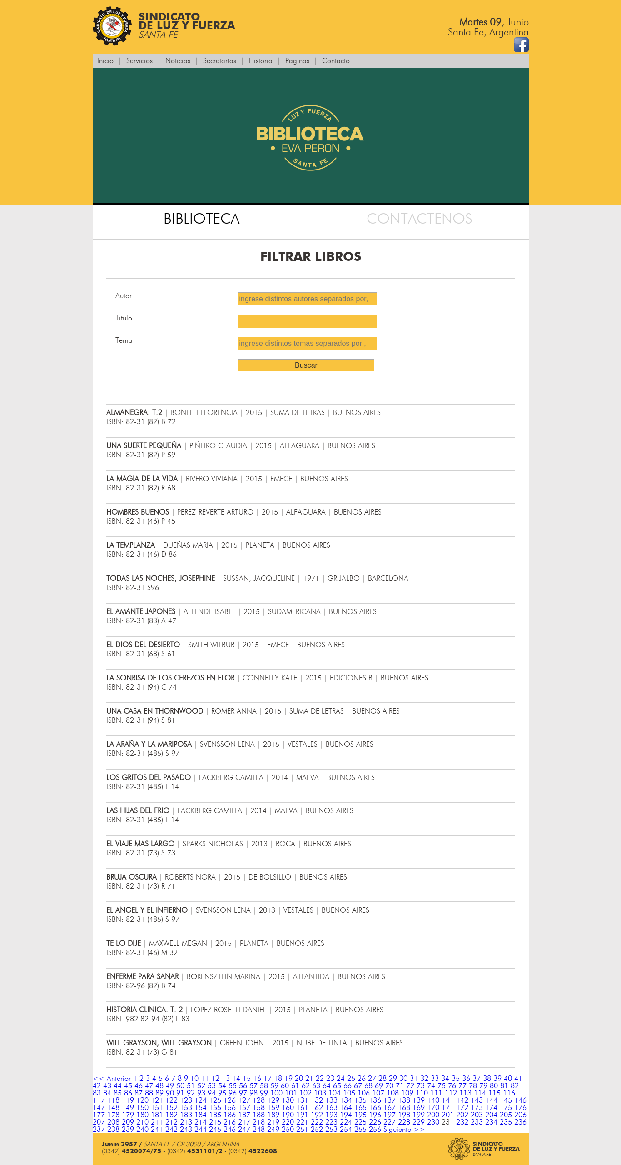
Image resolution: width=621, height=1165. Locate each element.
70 (389, 1086)
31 (414, 1078)
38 (487, 1078)
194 (346, 1115)
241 (157, 1129)
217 (244, 1122)
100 (276, 1093)
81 (504, 1086)
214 (200, 1122)
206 (520, 1115)
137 (389, 1100)
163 (331, 1107)
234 (491, 1122)
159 (273, 1107)
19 (288, 1078)
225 (360, 1122)
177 (99, 1115)
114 (480, 1093)
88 (149, 1093)
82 (515, 1086)
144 (491, 1100)
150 (142, 1107)
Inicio (105, 61)
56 (243, 1086)
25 (351, 1078)
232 (462, 1122)
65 (337, 1086)
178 (113, 1115)
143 (477, 1100)
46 (138, 1086)
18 (278, 1078)
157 (244, 1107)
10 (194, 1078)
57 (253, 1086)
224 (346, 1122)
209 (128, 1122)
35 (456, 1078)
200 (433, 1115)
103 (320, 1093)
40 (508, 1078)
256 (375, 1129)
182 (171, 1115)
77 (462, 1086)
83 (97, 1093)
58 (264, 1086)
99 (264, 1093)
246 (230, 1129)
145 (506, 1100)
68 (368, 1086)
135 (360, 1100)
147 (99, 1107)
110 (422, 1093)
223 (331, 1122)
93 (201, 1093)
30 (403, 1078)
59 (274, 1086)
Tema (124, 340)
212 (171, 1122)
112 (451, 1093)
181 (157, 1115)
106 (364, 1093)
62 (306, 1086)
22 (320, 1078)
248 (259, 1129)
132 (317, 1100)
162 (317, 1107)
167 (389, 1107)
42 (97, 1086)
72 (410, 1086)
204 (491, 1115)
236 (520, 1122)
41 (518, 1078)
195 (360, 1115)
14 (236, 1078)
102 (305, 1093)
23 (330, 1078)
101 (291, 1093)
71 (400, 1086)
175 (506, 1107)
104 (334, 1093)
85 (118, 1093)
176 (520, 1107)
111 (436, 1093)
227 (389, 1122)
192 (317, 1115)
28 (382, 1078)
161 (302, 1107)
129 (273, 1100)
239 (128, 1129)
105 (349, 1093)
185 (215, 1115)
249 (273, 1129)
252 (317, 1129)
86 (128, 1093)
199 (418, 1115)
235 (506, 1122)
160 (288, 1107)
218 (259, 1122)
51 (191, 1086)
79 (483, 1086)
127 (244, 1100)
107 (378, 1093)
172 (462, 1107)
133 (331, 1100)
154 (200, 1107)
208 (113, 1122)
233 (477, 1122)
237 (99, 1129)
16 (257, 1078)
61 (295, 1086)
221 (302, 1122)
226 (375, 1122)
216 (230, 1122)
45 (128, 1086)
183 (186, 1115)
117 (99, 1100)
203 (477, 1115)
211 (157, 1122)
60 (285, 1086)
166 (375, 1107)
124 (200, 1100)
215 (215, 1122)
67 (358, 1086)
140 (433, 1100)
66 (347, 1086)
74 (431, 1086)
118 (113, 1100)
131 (302, 1100)
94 (212, 1093)
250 (288, 1129)
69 (379, 1086)
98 (253, 1093)
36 (466, 1078)
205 (506, 1115)
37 (476, 1078)
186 (230, 1115)
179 (128, 1115)
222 (317, 1122)
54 (222, 1086)
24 (341, 1078)
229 (418, 1122)
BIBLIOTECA (201, 219)
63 (316, 1086)
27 (372, 1078)
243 (186, 1129)
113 (465, 1093)
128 (259, 1100)
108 (393, 1093)
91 (180, 1093)
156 (230, 1107)
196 (375, 1115)
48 (159, 1086)
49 (170, 1086)
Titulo (123, 318)
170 (433, 1107)
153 (186, 1107)
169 (418, 1107)
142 (462, 1100)
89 (159, 1093)
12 (215, 1078)
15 (247, 1078)
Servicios (139, 61)
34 (445, 1078)
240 (142, 1129)
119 (128, 1100)
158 (259, 1107)
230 (433, 1122)
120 (142, 1100)
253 (331, 1129)
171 (448, 1107)
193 (331, 1115)
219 (273, 1122)
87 (138, 1093)
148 (113, 1107)
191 (302, 1115)
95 (222, 1093)
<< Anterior (112, 1078)
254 (346, 1129)
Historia (261, 61)
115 (494, 1093)
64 (327, 1086)
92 (191, 1093)
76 (452, 1086)
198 (404, 1115)
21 (309, 1078)
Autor (123, 296)
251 (302, 1129)
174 (491, 1107)
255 (360, 1129)
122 (171, 1100)
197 (389, 1115)
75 (441, 1086)
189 (273, 1115)
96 (233, 1093)
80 (494, 1086)
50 (180, 1086)
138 (404, 1100)
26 (362, 1078)
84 (107, 1093)
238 (113, 1129)
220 (288, 1122)
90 (170, 1093)
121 (157, 1100)
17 (267, 1078)
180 (142, 1115)
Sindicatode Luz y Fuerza (164, 26)
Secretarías (219, 61)
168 (404, 1107)
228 (404, 1122)
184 (200, 1115)
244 (200, 1129)
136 (375, 1100)
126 (230, 1100)
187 (244, 1115)
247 (244, 1129)
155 (215, 1107)
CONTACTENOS (419, 219)
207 (99, 1122)
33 (435, 1078)
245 (215, 1129)
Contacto (336, 61)
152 (171, 1107)
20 (299, 1078)
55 (233, 1086)
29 (393, 1078)
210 (142, 1122)
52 (201, 1086)
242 (171, 1129)
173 (477, 1107)
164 (346, 1107)
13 (226, 1078)
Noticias (177, 61)
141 (448, 1100)
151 (157, 1107)
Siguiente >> (404, 1129)
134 (346, 1100)
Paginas (297, 61)
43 (107, 1086)
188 (259, 1115)
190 (288, 1115)
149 (128, 1107)
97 (243, 1093)
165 (360, 1107)
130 (288, 1100)
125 (215, 1100)
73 (421, 1086)
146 (520, 1100)
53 (212, 1086)
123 (186, 1100)
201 (448, 1115)
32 (424, 1078)
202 (462, 1115)
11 (205, 1078)
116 (509, 1093)
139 (418, 1100)
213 (186, 1122)
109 (407, 1093)
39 (497, 1078)
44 (118, 1086)
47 (149, 1086)
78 (473, 1086)
